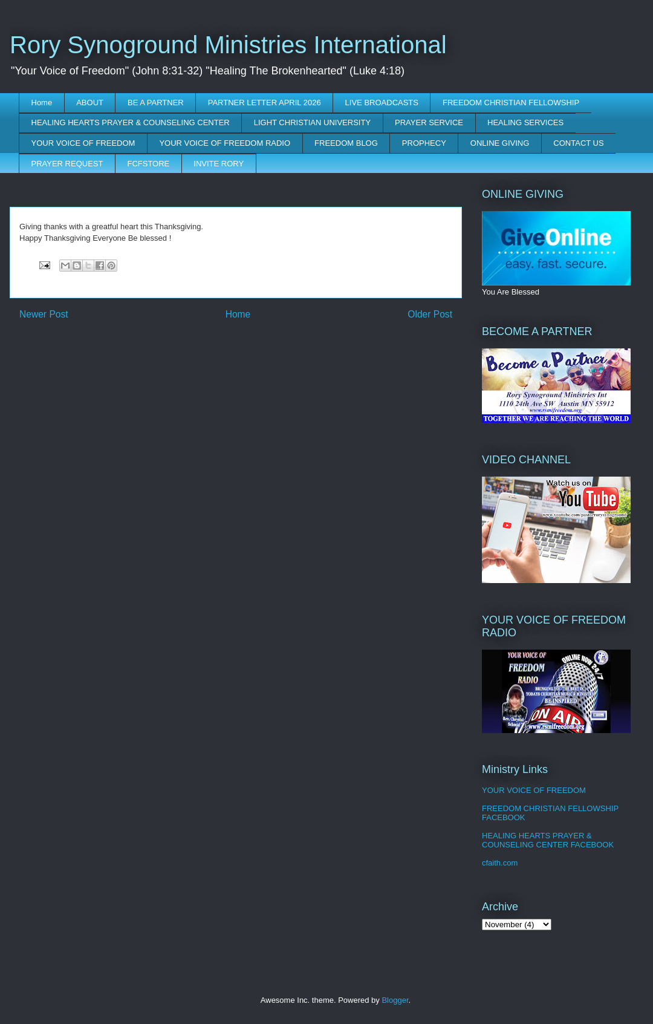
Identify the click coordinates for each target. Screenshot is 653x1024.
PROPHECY (424, 143)
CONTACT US (578, 143)
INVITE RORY (218, 163)
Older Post (430, 314)
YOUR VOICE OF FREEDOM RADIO (224, 143)
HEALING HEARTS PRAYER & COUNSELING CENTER (130, 122)
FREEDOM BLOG (346, 143)
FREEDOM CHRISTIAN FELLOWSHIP (511, 102)
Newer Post (43, 314)
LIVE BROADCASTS (381, 102)
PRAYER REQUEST (67, 163)
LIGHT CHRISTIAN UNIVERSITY (312, 122)
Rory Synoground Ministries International (228, 44)
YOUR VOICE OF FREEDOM (83, 143)
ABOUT (89, 102)
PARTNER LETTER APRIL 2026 (264, 102)
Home (42, 102)
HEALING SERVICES (525, 122)
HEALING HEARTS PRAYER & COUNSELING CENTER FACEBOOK (548, 840)
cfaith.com (500, 862)
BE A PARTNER (156, 102)
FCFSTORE (148, 163)
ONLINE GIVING (500, 143)
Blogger (395, 1000)
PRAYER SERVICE (429, 122)
